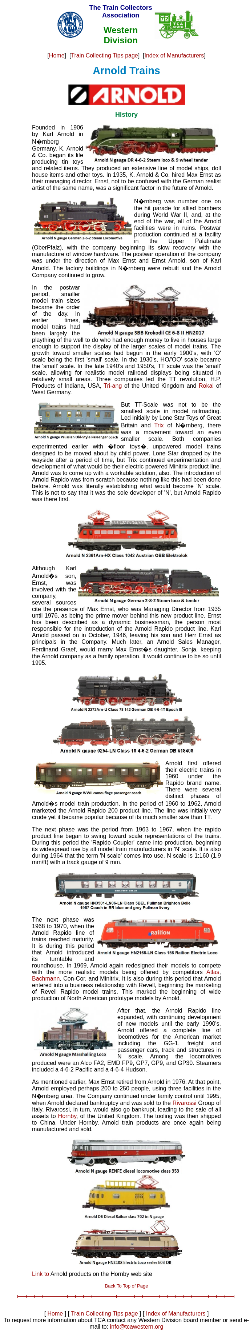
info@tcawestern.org (137, 1327)
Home (57, 55)
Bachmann (46, 978)
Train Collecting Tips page (104, 55)
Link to (40, 1274)
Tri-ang (113, 386)
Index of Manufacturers (174, 55)
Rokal (206, 386)
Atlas (212, 972)
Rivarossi (185, 1103)
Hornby (67, 1116)
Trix (159, 425)
